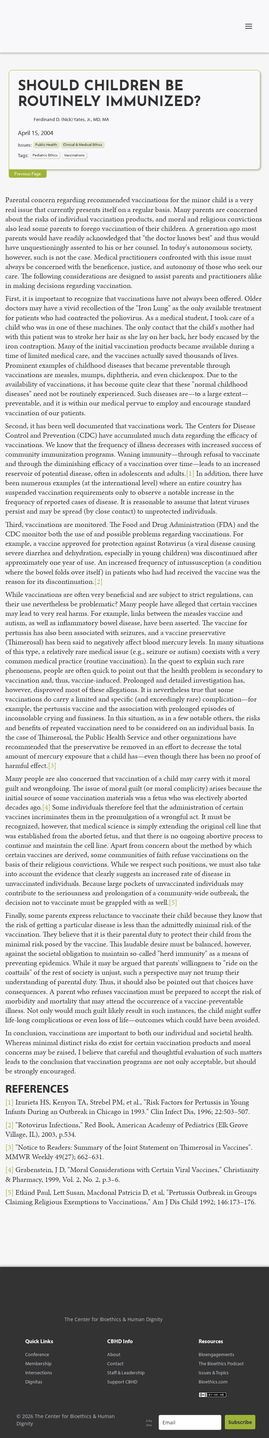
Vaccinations (74, 155)
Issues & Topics (214, 1372)
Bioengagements (216, 1354)
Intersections (38, 1372)
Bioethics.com (213, 1382)
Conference (37, 1354)
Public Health (46, 144)
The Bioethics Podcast (221, 1363)
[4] (46, 807)
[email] (190, 1422)
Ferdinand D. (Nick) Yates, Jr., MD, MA (71, 119)
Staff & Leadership (126, 1372)
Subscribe (240, 1422)
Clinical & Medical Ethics (82, 144)
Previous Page (27, 173)
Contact (115, 1363)
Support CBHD (122, 1382)
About (113, 1354)
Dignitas (33, 1382)
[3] (52, 765)
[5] (173, 902)
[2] (98, 581)
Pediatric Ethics (45, 155)
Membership (38, 1363)
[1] (190, 473)
